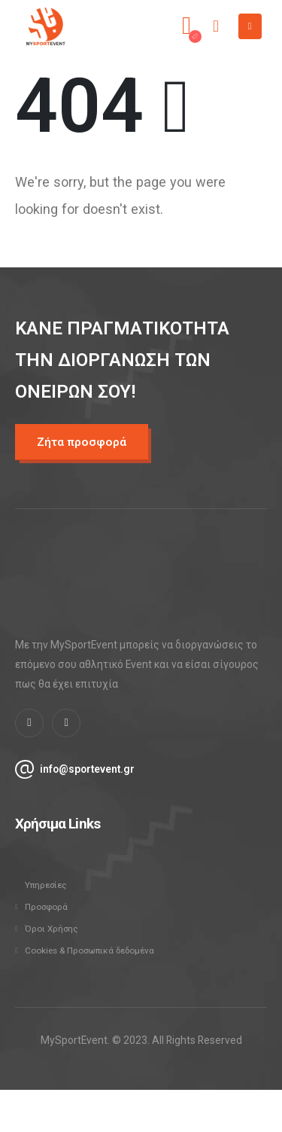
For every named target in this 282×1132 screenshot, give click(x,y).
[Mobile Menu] (250, 26)
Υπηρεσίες (45, 885)
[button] (81, 442)
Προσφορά (46, 907)
